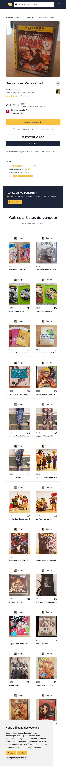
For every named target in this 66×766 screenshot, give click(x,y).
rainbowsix (28, 176)
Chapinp (17, 90)
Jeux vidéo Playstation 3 (48, 17)
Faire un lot (15, 202)
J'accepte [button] (10, 753)
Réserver (33, 143)
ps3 (15, 176)
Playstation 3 (31, 17)
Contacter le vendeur (33, 137)
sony (20, 176)
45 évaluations (24, 96)
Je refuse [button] (22, 753)
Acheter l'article (33, 122)
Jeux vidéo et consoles (14, 17)
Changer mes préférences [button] (16, 758)
